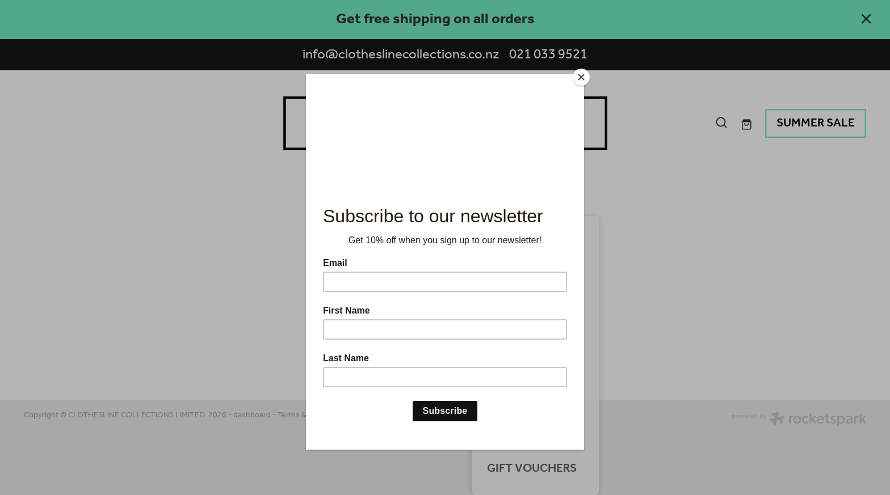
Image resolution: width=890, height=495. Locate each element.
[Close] (581, 77)
